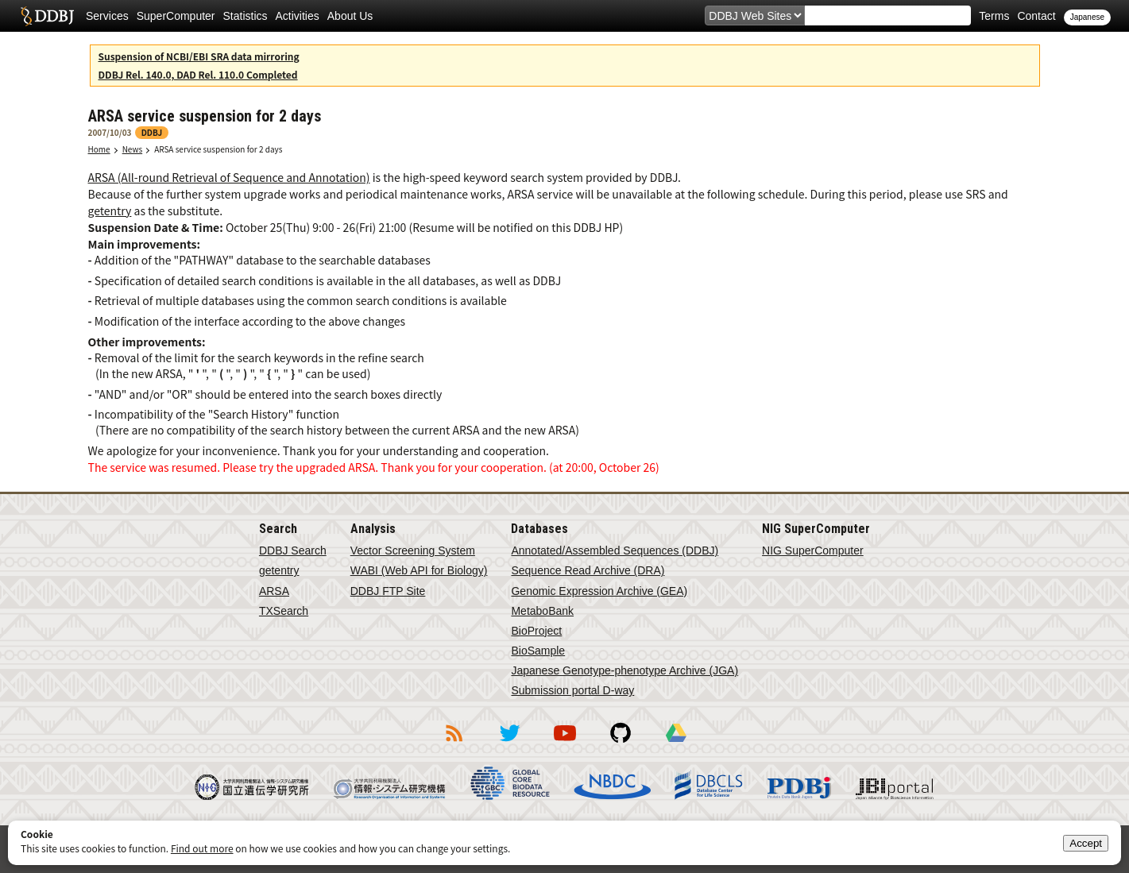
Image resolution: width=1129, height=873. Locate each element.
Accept (1085, 843)
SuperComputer (176, 16)
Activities (297, 16)
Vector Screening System (412, 550)
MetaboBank (542, 611)
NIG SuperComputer (813, 550)
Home (99, 149)
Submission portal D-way (572, 690)
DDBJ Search (293, 550)
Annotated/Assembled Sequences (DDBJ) (614, 550)
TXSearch (283, 611)
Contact (1036, 16)
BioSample (538, 650)
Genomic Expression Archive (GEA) (599, 591)
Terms (994, 16)
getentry (110, 210)
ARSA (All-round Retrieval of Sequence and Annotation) (229, 177)
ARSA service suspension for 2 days (218, 149)
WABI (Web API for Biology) (419, 570)
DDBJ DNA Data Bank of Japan (47, 16)
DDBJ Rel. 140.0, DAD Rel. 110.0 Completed (198, 74)
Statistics (245, 16)
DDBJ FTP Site (388, 591)
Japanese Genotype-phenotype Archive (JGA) (624, 670)
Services (107, 16)
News (132, 149)
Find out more (202, 848)
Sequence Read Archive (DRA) (587, 570)
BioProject (536, 630)
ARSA (274, 591)
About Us (350, 16)
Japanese (1087, 17)
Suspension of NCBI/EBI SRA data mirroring (199, 56)
